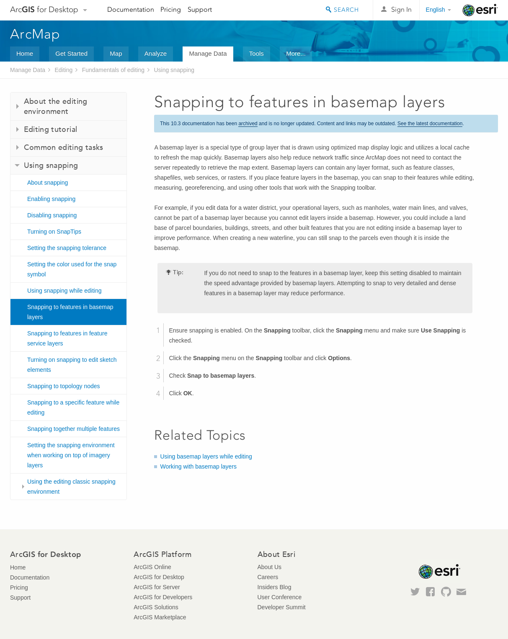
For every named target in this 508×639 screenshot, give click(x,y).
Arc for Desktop (44, 9)
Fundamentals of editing (113, 70)
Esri (480, 10)
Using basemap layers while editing (206, 456)
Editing (63, 70)
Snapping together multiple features (73, 428)
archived (247, 123)
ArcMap (35, 34)
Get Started (71, 53)
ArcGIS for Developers (163, 597)
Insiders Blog (274, 587)
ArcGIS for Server (157, 587)
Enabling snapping (51, 199)
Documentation (130, 9)
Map (116, 53)
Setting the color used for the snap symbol (71, 269)
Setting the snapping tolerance (66, 248)
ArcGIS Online (152, 567)
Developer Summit (282, 607)
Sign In (401, 9)
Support (200, 9)
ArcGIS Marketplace (160, 617)
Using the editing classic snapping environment (71, 486)
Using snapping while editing (64, 290)
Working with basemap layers (198, 466)
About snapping (47, 182)
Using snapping (174, 70)
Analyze (155, 53)
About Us (270, 567)
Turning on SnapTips (54, 231)
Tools (256, 53)
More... (296, 53)
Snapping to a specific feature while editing (73, 407)
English (435, 9)
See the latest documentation (429, 123)
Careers (268, 577)
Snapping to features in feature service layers (67, 338)
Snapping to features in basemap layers (70, 312)
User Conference (280, 597)
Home (24, 53)
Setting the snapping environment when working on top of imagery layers (71, 455)
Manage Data (208, 53)
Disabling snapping (52, 215)
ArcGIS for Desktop (159, 577)
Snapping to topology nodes (63, 386)
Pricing (170, 9)
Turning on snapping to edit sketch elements (72, 364)
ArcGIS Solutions (156, 607)
